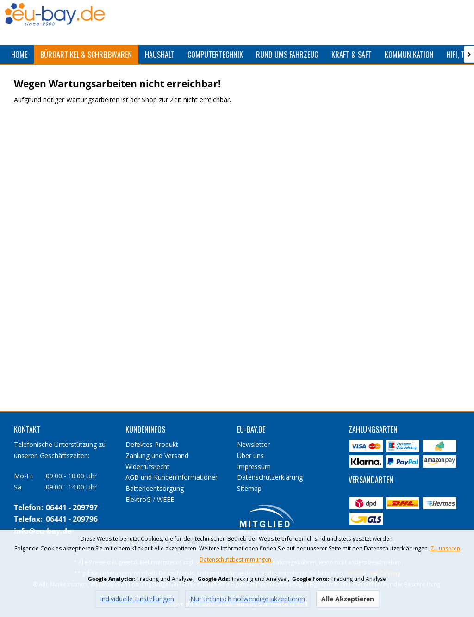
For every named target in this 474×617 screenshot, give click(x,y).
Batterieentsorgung (154, 488)
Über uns (250, 455)
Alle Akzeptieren (347, 598)
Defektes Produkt (151, 444)
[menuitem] (19, 54)
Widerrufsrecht (147, 466)
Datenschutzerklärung (270, 477)
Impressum (254, 466)
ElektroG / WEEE (149, 499)
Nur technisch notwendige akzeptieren (247, 598)
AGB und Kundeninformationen (172, 477)
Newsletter (253, 444)
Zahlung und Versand (156, 455)
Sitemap (249, 488)
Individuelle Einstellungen (137, 598)
